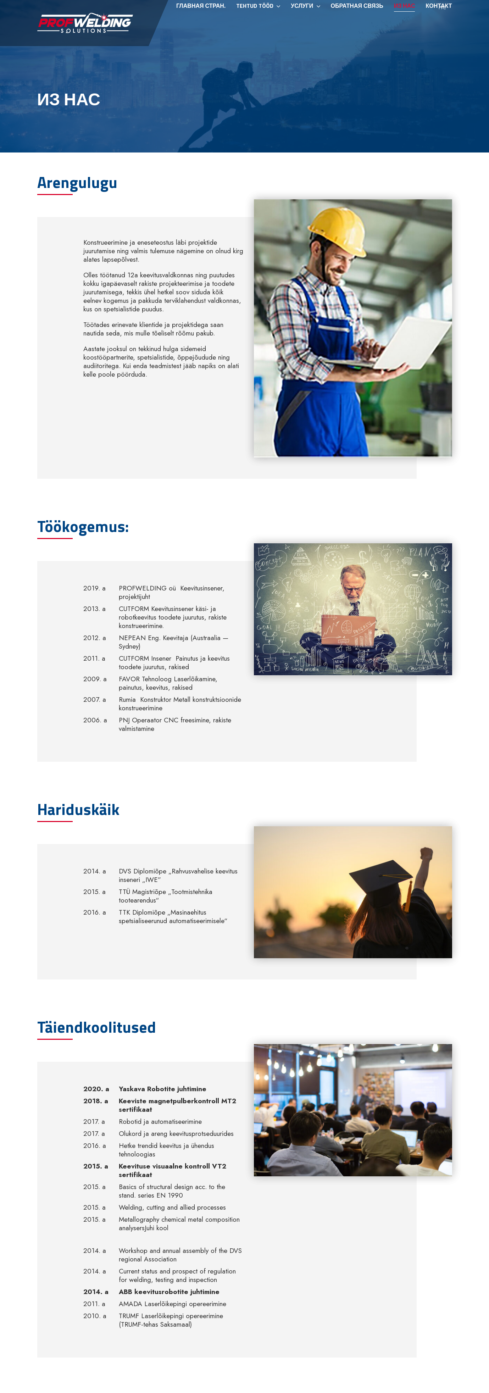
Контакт (439, 26)
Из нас (404, 26)
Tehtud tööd (254, 26)
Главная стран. (201, 26)
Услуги (302, 26)
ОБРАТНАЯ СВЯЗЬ (357, 26)
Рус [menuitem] (442, 8)
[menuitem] (441, 8)
